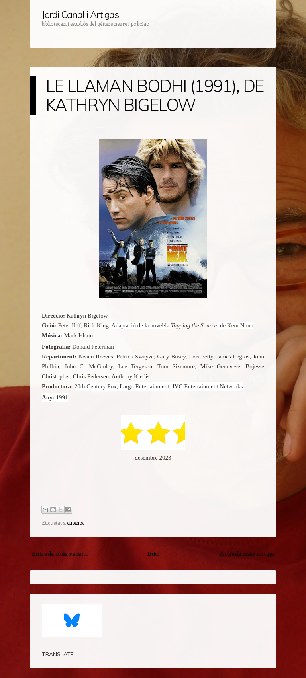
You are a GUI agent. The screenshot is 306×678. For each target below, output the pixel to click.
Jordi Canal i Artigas (80, 14)
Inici (153, 553)
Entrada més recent (60, 553)
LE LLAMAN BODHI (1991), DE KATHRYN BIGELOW (155, 95)
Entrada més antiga (246, 553)
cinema (75, 522)
